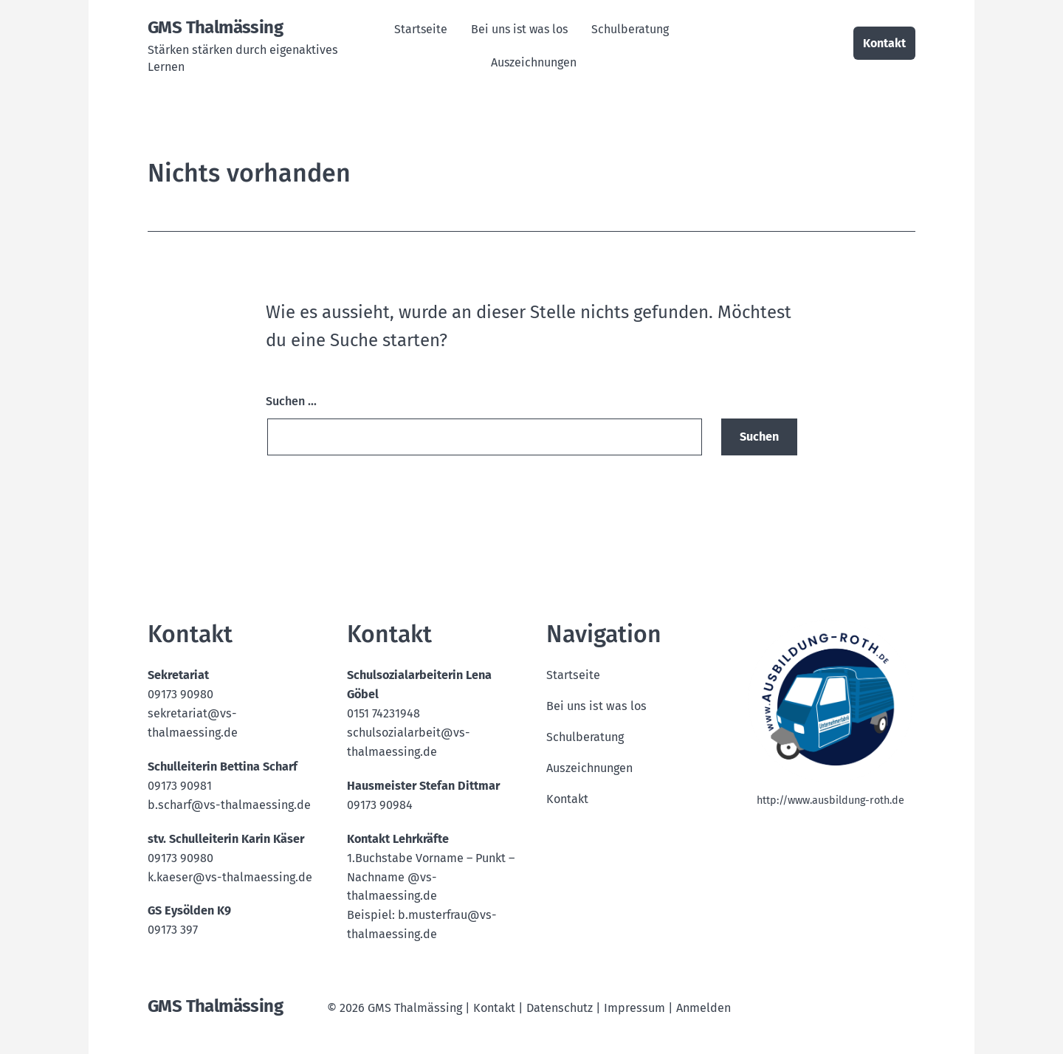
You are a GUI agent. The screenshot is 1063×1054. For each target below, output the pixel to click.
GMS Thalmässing (215, 27)
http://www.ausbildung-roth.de (830, 800)
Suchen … (291, 401)
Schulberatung (630, 29)
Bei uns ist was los (519, 29)
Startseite (420, 29)
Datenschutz (559, 1008)
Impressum (634, 1008)
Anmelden (703, 1008)
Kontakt (884, 43)
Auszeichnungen (534, 62)
